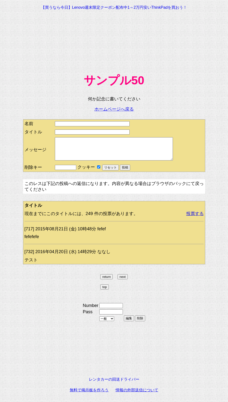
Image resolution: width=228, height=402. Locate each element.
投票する (195, 218)
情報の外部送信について (137, 394)
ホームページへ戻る (114, 109)
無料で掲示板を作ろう (89, 394)
